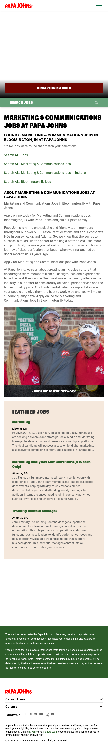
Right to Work (50, 731)
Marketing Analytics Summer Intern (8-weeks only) (51, 464)
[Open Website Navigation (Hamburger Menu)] (99, 10)
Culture (11, 707)
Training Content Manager (34, 511)
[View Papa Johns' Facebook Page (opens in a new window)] (25, 715)
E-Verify (33, 731)
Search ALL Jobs (16, 155)
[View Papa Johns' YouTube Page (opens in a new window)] (42, 715)
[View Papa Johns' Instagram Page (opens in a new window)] (30, 715)
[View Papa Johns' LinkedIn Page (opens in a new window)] (36, 715)
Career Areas (15, 699)
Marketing (21, 422)
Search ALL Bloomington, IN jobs (27, 181)
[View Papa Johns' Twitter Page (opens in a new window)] (47, 715)
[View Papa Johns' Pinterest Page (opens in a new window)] (53, 715)
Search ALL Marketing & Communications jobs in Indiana (45, 173)
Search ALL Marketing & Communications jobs (37, 164)
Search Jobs (21, 102)
